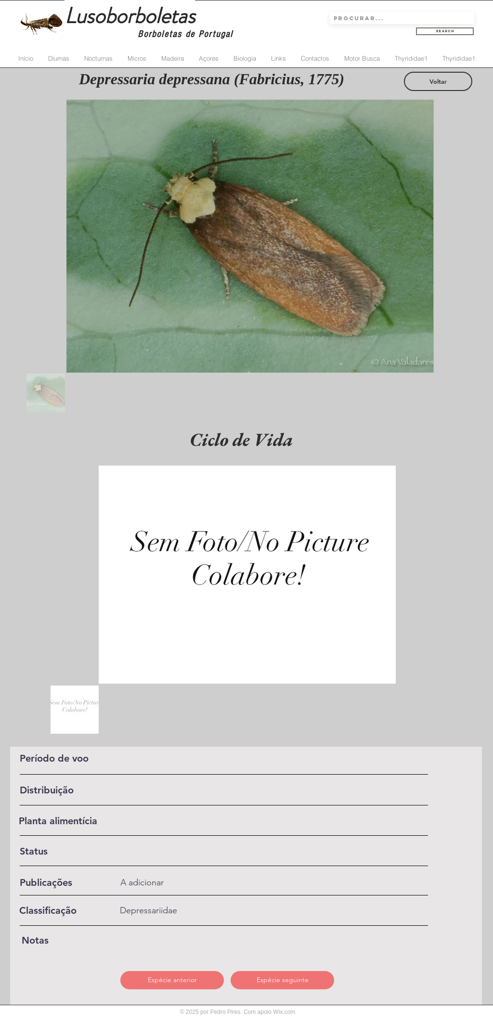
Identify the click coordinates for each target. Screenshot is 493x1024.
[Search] (445, 31)
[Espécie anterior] (172, 980)
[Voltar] (438, 81)
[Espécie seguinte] (282, 980)
